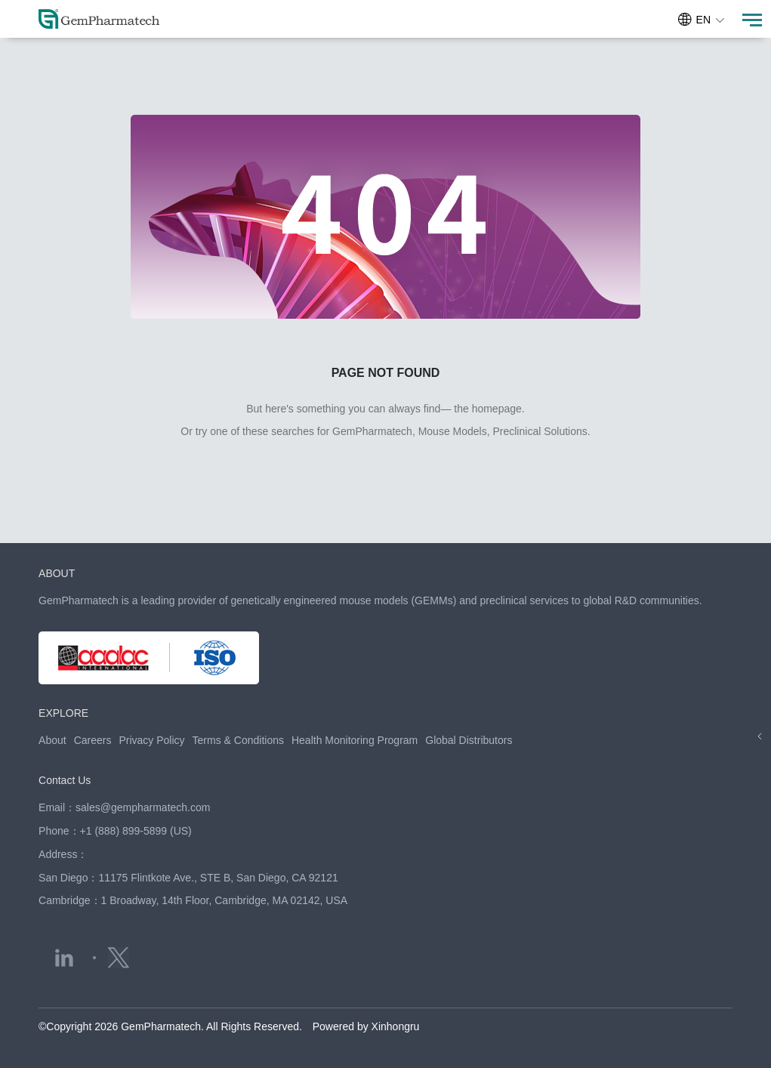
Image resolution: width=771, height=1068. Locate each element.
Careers (93, 740)
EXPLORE (63, 713)
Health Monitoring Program (354, 740)
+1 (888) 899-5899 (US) (136, 831)
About (52, 740)
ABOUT (57, 573)
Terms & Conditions (238, 740)
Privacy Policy (151, 740)
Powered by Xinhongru (366, 1026)
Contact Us (65, 780)
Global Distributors (468, 740)
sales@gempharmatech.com (143, 807)
